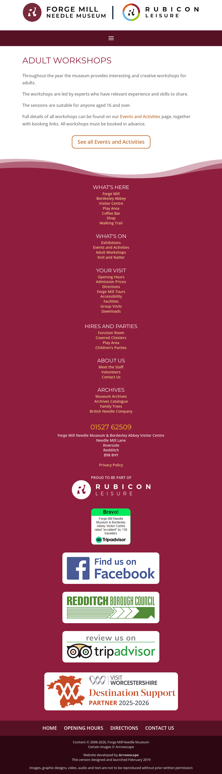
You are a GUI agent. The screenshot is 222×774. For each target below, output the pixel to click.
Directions (111, 286)
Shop (111, 217)
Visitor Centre (111, 203)
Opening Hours (111, 276)
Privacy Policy (111, 464)
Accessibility (111, 296)
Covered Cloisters (111, 337)
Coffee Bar (111, 213)
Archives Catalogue (111, 401)
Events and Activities (140, 116)
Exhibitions (111, 242)
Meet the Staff (111, 366)
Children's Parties (111, 347)
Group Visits (111, 306)
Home (49, 728)
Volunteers (111, 371)
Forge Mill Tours (111, 291)
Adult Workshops (111, 252)
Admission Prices (111, 281)
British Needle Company (111, 411)
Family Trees (111, 406)
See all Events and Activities (111, 141)
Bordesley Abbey (111, 198)
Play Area (111, 208)
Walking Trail (111, 222)
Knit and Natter (111, 257)
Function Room (111, 332)
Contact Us (111, 376)
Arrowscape (129, 755)
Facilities (111, 301)
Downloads (111, 311)
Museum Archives (111, 396)
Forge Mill (111, 193)
